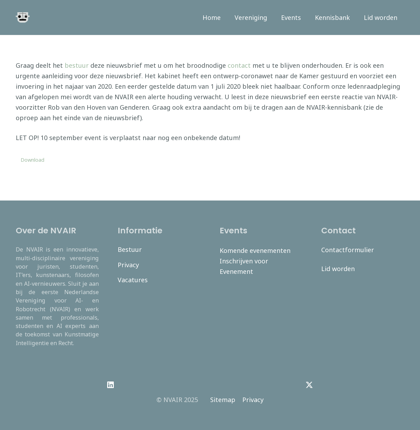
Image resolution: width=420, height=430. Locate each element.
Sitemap (222, 399)
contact (239, 65)
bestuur (77, 65)
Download (32, 159)
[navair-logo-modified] (23, 17)
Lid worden (338, 268)
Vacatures (133, 280)
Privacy (128, 265)
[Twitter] (309, 385)
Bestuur (130, 249)
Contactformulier (347, 250)
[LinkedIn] (111, 385)
